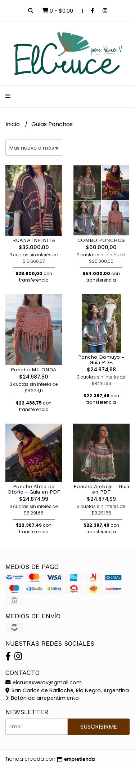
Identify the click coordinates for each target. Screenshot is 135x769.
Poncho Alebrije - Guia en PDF (101, 488)
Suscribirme (98, 726)
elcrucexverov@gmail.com (43, 682)
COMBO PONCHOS (101, 240)
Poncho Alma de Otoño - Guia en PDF (34, 488)
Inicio (13, 124)
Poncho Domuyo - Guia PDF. (101, 359)
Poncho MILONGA (34, 369)
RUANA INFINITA (33, 240)
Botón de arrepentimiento (42, 698)
